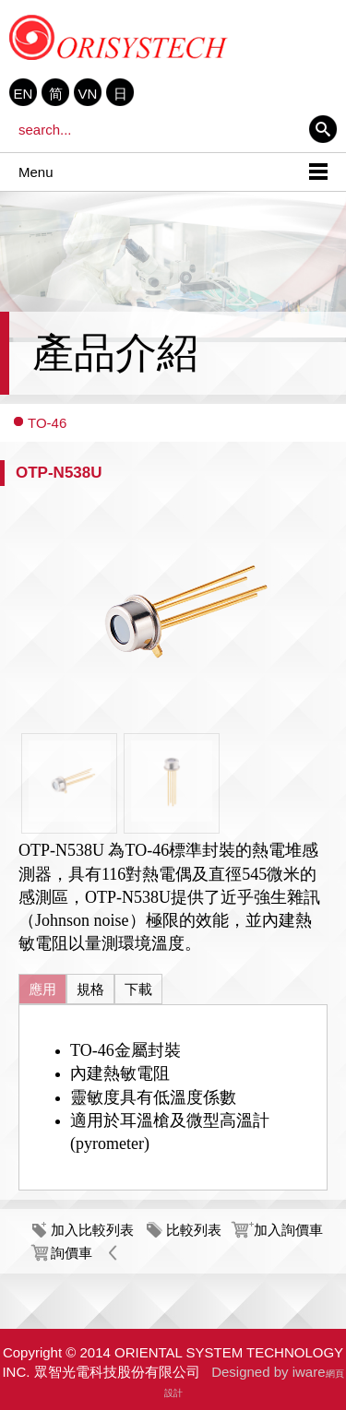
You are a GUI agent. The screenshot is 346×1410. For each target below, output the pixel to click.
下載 (138, 989)
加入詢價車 (288, 1230)
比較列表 (193, 1230)
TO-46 (47, 423)
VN (88, 93)
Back (113, 1252)
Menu (36, 172)
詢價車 (71, 1253)
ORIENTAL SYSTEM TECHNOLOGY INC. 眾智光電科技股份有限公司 (119, 37)
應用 (42, 989)
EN (23, 93)
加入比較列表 (92, 1230)
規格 (90, 989)
